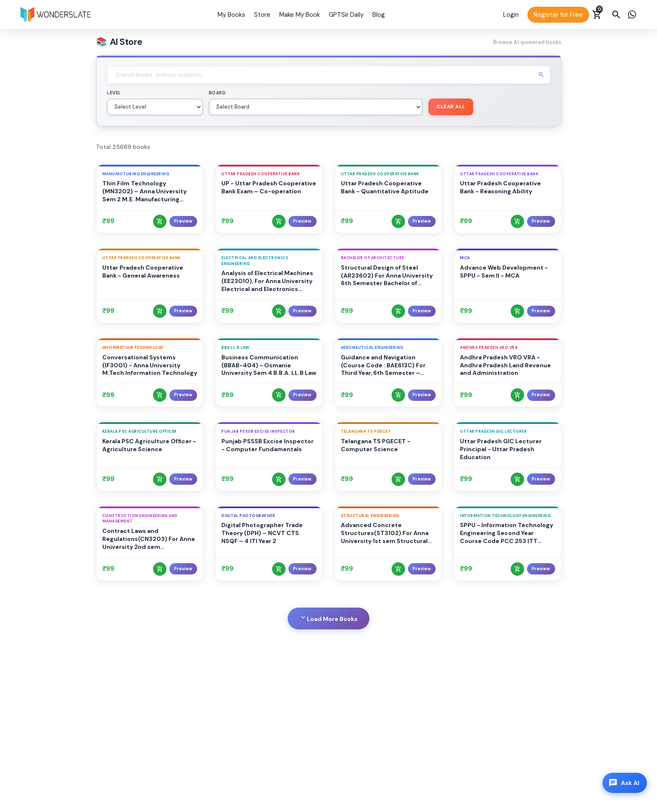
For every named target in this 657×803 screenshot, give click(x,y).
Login (511, 14)
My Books (231, 14)
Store (262, 14)
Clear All (450, 106)
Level (114, 93)
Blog (378, 14)
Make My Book (299, 14)
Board (217, 93)
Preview (183, 221)
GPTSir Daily (346, 14)
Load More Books (328, 618)
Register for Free (558, 14)
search (541, 75)
